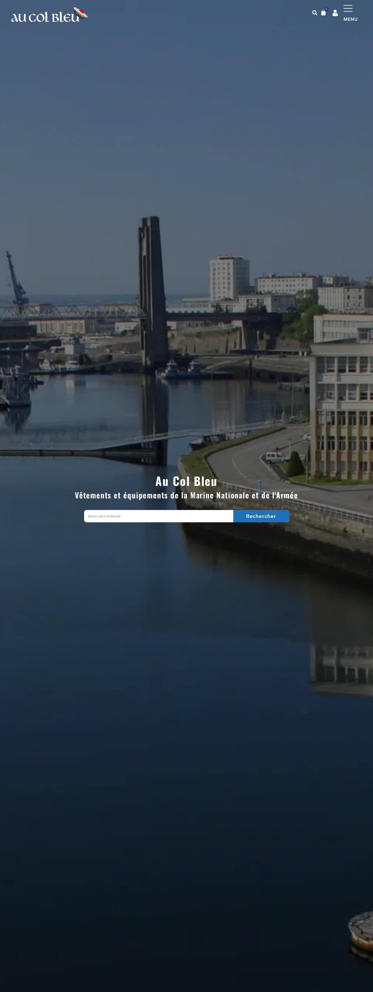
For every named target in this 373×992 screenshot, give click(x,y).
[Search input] (160, 516)
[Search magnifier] (261, 516)
